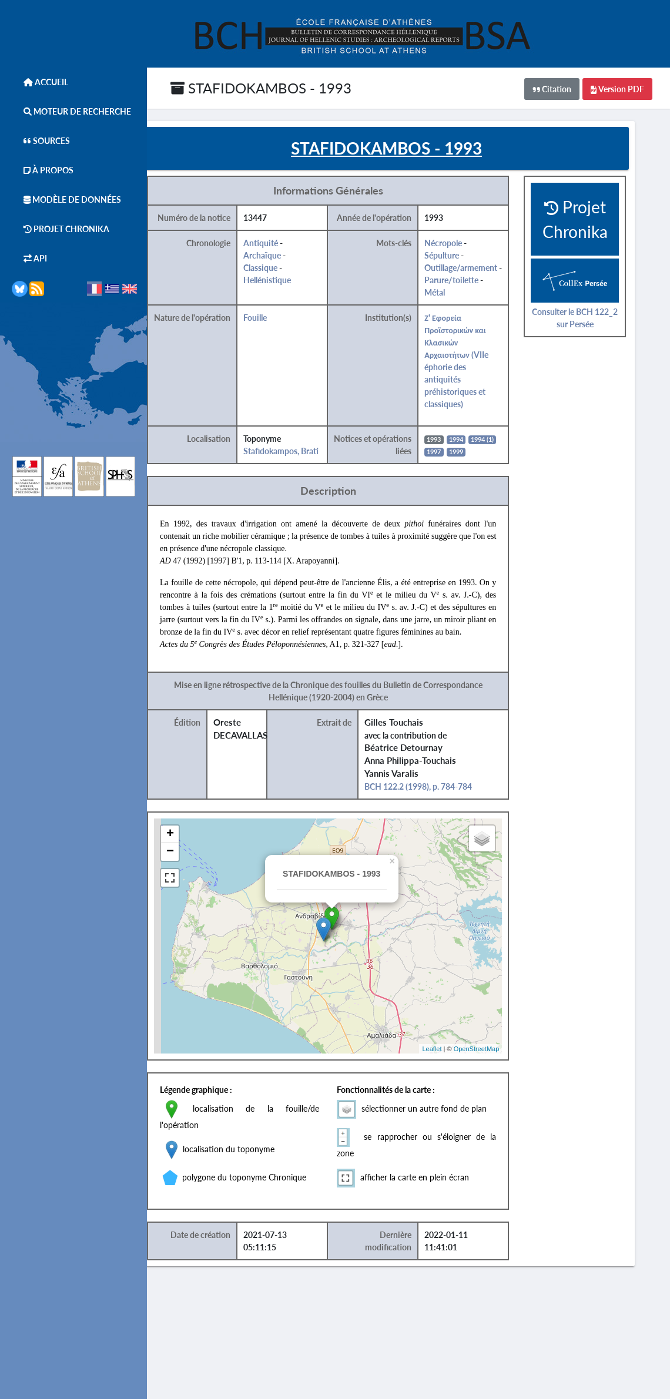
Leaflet (455, 1054)
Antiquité (290, 249)
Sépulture (467, 262)
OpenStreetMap (499, 1054)
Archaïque (292, 262)
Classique (290, 274)
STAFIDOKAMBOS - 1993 (260, 87)
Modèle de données (66, 199)
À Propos (42, 170)
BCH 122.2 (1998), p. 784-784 (444, 793)
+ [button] (202, 841)
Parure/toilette (482, 286)
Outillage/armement (486, 274)
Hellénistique (297, 286)
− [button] (202, 858)
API (29, 258)
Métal (460, 299)
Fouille (285, 324)
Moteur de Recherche (71, 111)
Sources (41, 141)
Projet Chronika (60, 229)
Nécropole (469, 249)
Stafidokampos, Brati (311, 457)
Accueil (40, 82)
